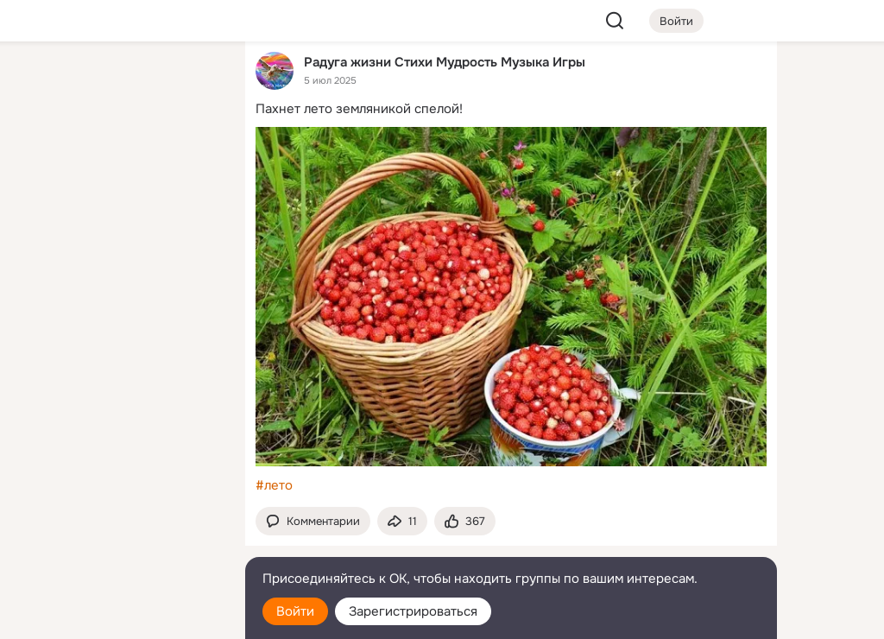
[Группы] (193, 83)
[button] (313, 521)
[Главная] (41, 83)
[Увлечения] (117, 83)
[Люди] (117, 159)
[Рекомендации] (117, 311)
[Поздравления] (117, 235)
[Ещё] (117, 505)
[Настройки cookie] (117, 616)
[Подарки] (41, 235)
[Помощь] (41, 311)
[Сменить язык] (117, 542)
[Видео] (193, 159)
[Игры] (193, 235)
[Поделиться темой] (402, 521)
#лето (274, 485)
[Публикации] (41, 159)
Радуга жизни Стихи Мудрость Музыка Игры (444, 61)
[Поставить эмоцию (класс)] (465, 521)
